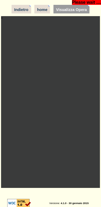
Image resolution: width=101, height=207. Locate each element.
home (42, 10)
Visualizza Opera (71, 10)
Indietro (21, 10)
